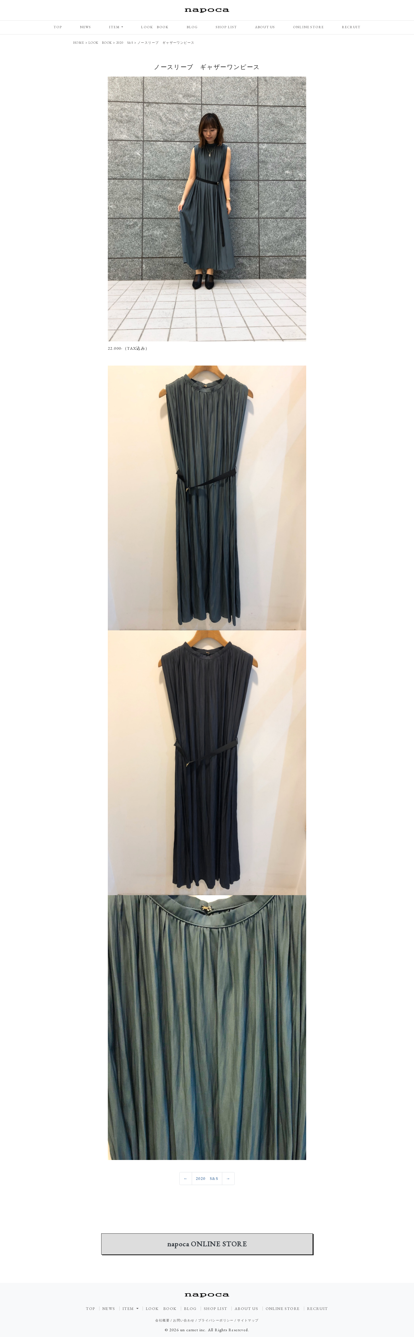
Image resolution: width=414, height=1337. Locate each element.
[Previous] (185, 1178)
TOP (57, 27)
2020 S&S (207, 1178)
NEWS (85, 27)
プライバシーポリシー (216, 1320)
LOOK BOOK (154, 27)
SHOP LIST (226, 27)
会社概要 (162, 1320)
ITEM (114, 27)
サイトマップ (247, 1320)
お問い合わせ (183, 1320)
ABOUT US (265, 27)
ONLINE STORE (308, 27)
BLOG (192, 27)
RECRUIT (351, 27)
